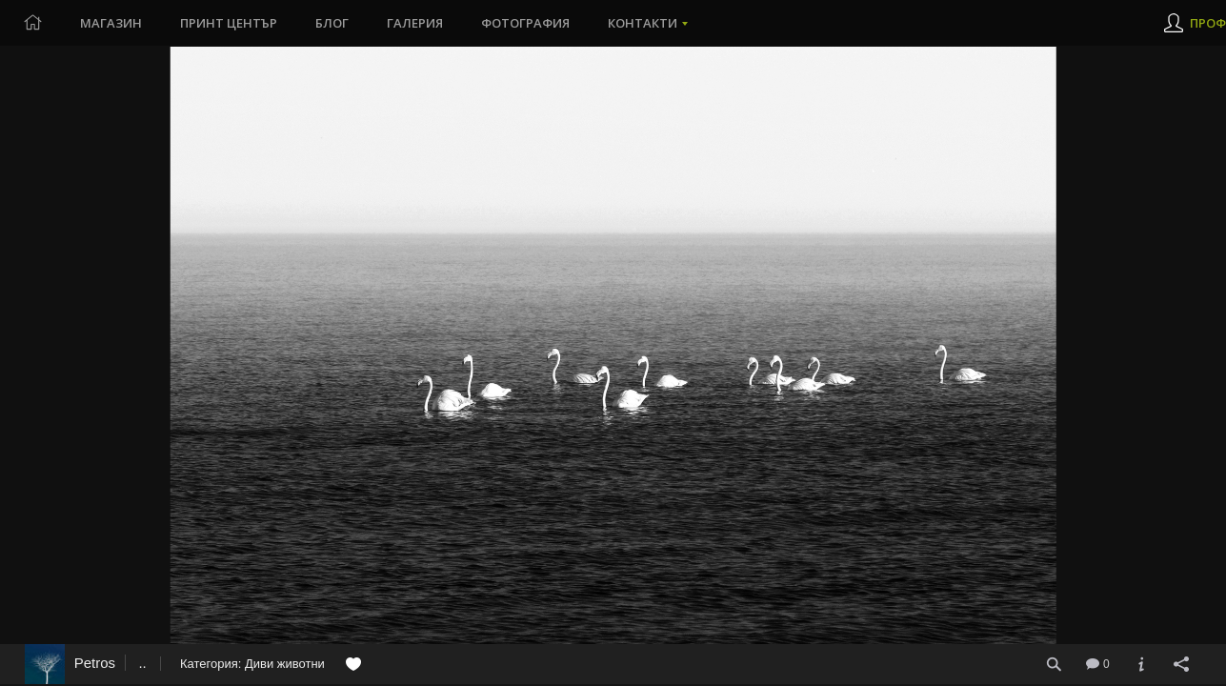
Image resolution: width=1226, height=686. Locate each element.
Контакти (642, 22)
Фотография (525, 22)
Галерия (415, 22)
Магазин (111, 22)
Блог (332, 22)
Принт (228, 22)
